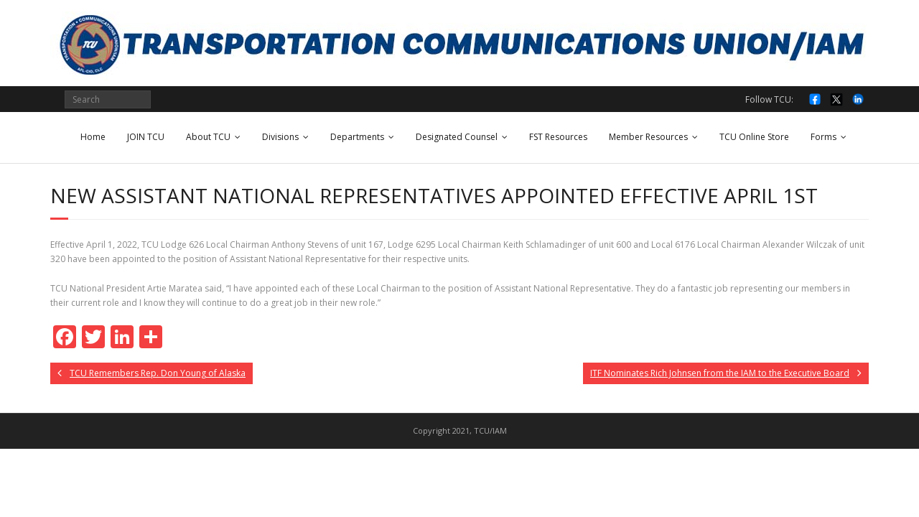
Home (93, 137)
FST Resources (558, 137)
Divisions (280, 137)
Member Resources (648, 137)
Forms (823, 137)
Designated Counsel (457, 137)
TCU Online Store (754, 137)
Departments (357, 137)
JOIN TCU (145, 137)
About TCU (208, 137)
